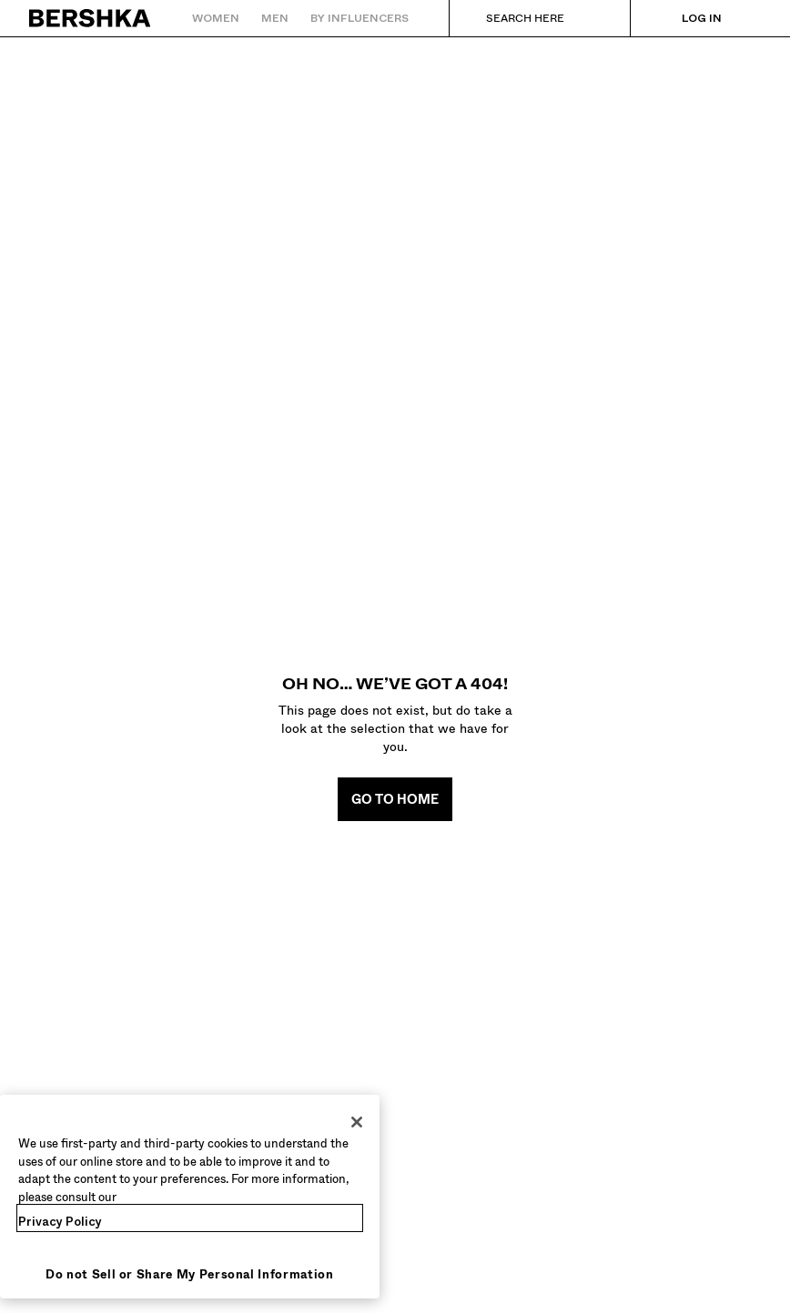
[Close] (357, 1122)
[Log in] (683, 18)
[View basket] (750, 18)
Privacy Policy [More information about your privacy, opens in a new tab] (60, 1221)
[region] (190, 1196)
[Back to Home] (90, 18)
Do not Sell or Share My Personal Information (190, 1274)
